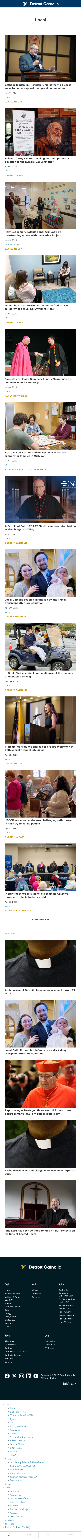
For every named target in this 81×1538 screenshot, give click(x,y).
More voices (16, 1483)
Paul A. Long (65, 1314)
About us (9, 1344)
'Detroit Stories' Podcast (22, 1439)
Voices (8, 1461)
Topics (8, 1407)
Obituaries (10, 1322)
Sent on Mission (17, 1447)
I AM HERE (16, 1450)
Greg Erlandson (18, 1476)
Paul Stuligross (66, 1321)
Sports (8, 1305)
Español (9, 1326)
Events (8, 1329)
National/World (12, 1296)
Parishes (9, 1361)
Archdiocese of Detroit (16, 1354)
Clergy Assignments (11, 1317)
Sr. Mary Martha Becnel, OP (66, 1309)
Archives (9, 1351)
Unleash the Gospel (19, 1512)
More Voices (65, 1324)
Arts (7, 1312)
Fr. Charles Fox (17, 1472)
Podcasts (36, 1296)
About (8, 1490)
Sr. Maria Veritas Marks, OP (67, 1303)
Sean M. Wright (66, 1318)
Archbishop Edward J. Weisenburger (66, 1295)
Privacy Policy (50, 1381)
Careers (8, 1365)
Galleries (36, 1299)
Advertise (50, 1347)
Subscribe (50, 1344)
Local (7, 1292)
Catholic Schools (13, 1309)
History (14, 1454)
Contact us (10, 1347)
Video (35, 1292)
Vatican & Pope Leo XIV (12, 1300)
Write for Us (51, 1351)
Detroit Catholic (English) (18, 1530)
